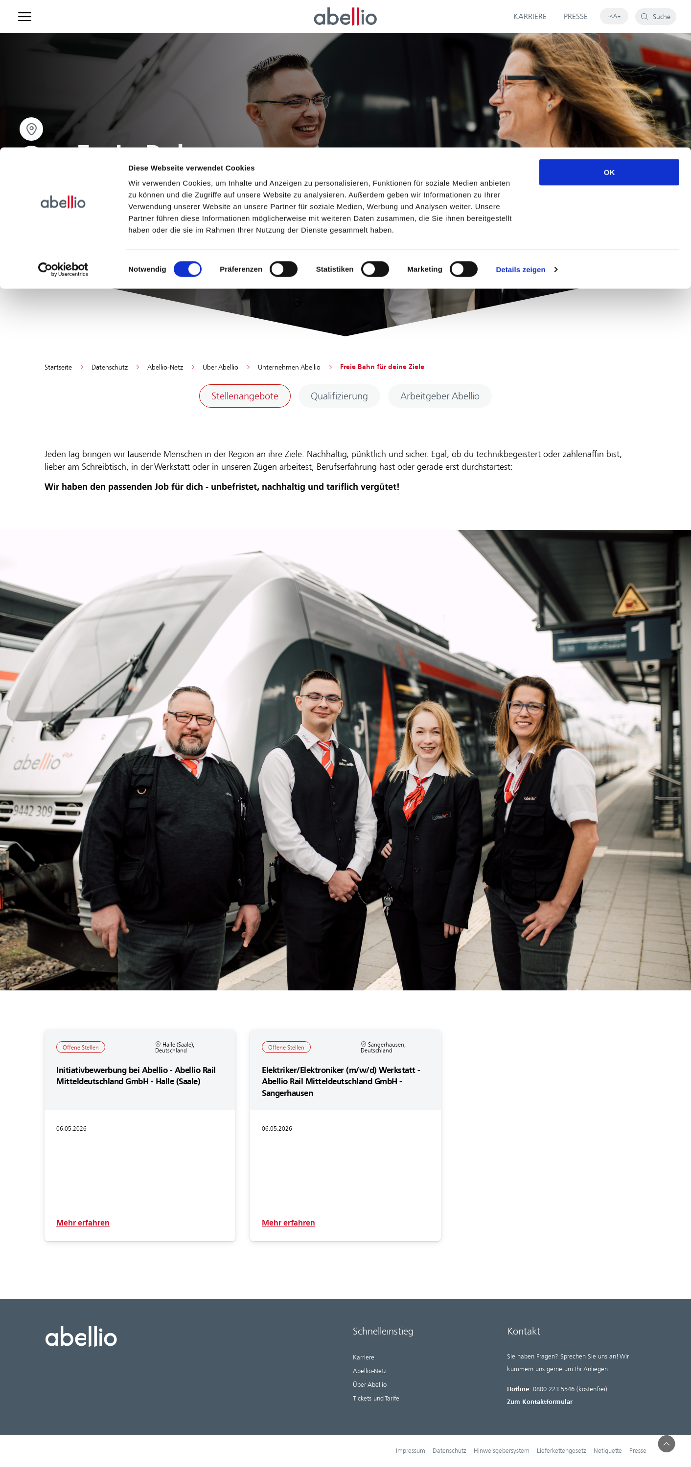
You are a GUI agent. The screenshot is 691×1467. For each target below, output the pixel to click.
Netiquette (608, 1451)
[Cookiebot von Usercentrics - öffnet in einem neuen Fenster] (63, 122)
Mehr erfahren (83, 1223)
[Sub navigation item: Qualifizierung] (339, 396)
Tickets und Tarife (376, 1398)
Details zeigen (520, 122)
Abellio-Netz (165, 368)
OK (609, 25)
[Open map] (31, 157)
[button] (666, 1443)
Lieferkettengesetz (561, 1451)
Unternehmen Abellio (289, 368)
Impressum (410, 1451)
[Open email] (31, 185)
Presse (637, 1451)
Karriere (363, 1357)
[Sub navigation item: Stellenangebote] (245, 396)
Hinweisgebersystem (502, 1451)
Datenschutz (110, 368)
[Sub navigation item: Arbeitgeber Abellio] (440, 396)
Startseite (58, 368)
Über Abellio (220, 368)
